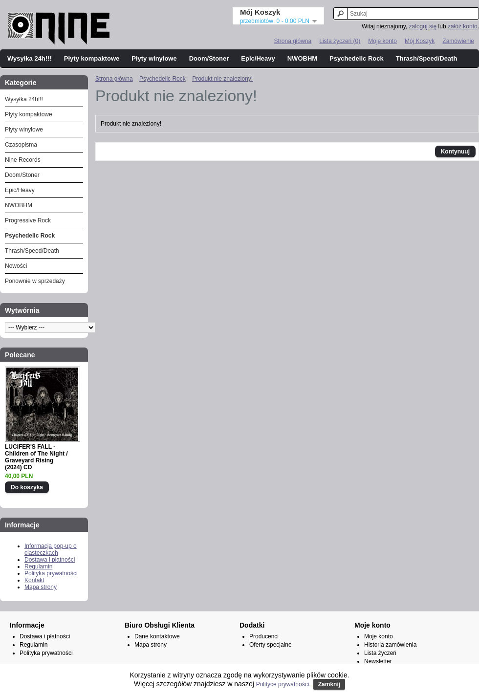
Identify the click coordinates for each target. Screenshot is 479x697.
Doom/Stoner (209, 58)
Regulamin (38, 566)
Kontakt (34, 580)
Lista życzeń (380, 653)
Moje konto (382, 41)
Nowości (16, 265)
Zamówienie (458, 41)
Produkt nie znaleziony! (222, 78)
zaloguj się (423, 26)
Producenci (264, 636)
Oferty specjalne (270, 644)
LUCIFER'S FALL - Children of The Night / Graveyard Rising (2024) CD (36, 457)
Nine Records (23, 159)
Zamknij (329, 684)
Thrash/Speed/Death (426, 58)
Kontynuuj (455, 151)
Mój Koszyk (420, 41)
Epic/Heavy (258, 58)
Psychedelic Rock (356, 58)
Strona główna (292, 41)
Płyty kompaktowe (91, 58)
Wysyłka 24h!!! (29, 58)
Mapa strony (40, 587)
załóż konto (463, 26)
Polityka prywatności (51, 573)
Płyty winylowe (153, 58)
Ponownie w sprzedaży (35, 281)
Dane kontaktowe (157, 636)
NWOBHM (302, 58)
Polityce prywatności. (283, 684)
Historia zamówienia (390, 644)
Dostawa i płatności (49, 559)
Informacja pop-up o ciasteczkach (50, 549)
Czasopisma (21, 144)
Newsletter (378, 661)
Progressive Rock (28, 220)
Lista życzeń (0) (339, 41)
